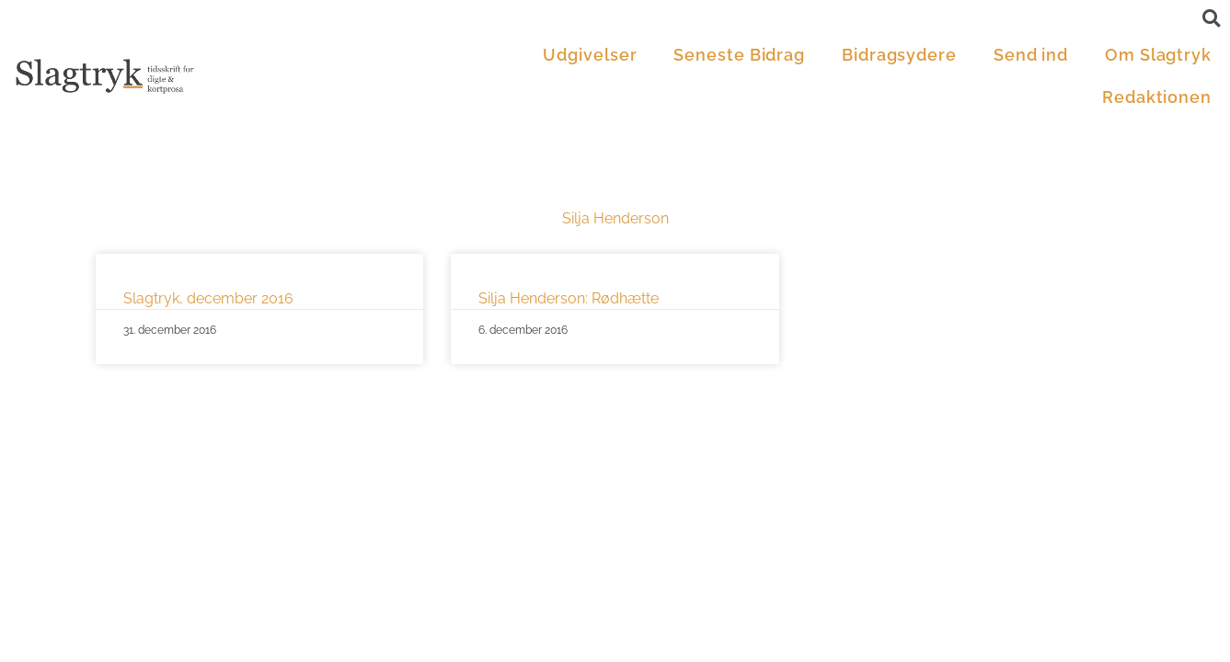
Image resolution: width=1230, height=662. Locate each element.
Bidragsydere (899, 54)
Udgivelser (590, 54)
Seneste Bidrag (739, 54)
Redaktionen (1157, 97)
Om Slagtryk (1158, 54)
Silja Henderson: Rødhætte (568, 298)
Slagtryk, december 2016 (208, 298)
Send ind (1031, 54)
